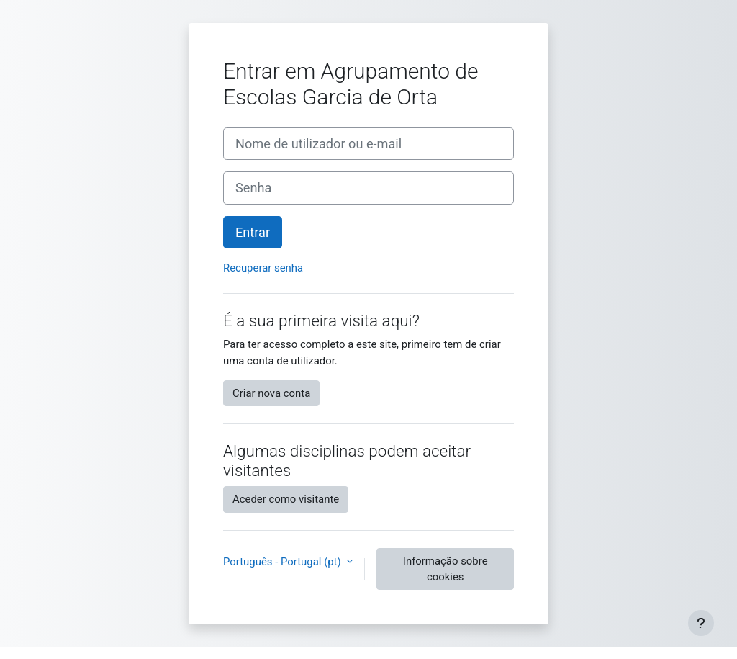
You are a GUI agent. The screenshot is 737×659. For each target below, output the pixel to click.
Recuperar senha (263, 267)
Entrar (252, 232)
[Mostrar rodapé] (701, 623)
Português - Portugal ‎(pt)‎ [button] (283, 561)
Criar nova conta (271, 393)
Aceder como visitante (285, 499)
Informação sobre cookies (445, 569)
